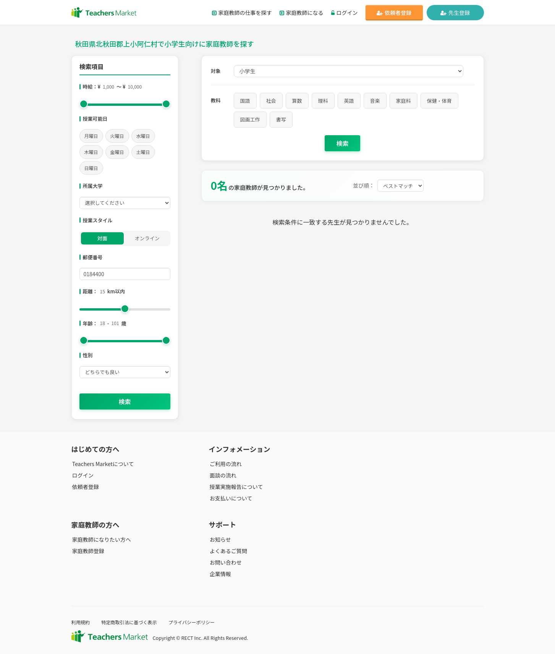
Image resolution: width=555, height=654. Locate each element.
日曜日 (91, 168)
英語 (349, 100)
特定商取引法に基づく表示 (131, 622)
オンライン (147, 238)
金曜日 (117, 152)
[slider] (83, 104)
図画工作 (250, 119)
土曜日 (143, 152)
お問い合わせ (225, 562)
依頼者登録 (394, 12)
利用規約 (81, 622)
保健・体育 (439, 100)
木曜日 (91, 152)
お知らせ (219, 539)
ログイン (344, 12)
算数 (297, 100)
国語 (245, 100)
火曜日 (117, 136)
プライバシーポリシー (196, 622)
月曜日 (91, 136)
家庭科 (403, 100)
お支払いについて (230, 498)
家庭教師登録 (87, 551)
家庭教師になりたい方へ (100, 539)
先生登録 (455, 12)
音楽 (375, 100)
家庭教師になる (302, 12)
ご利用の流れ (225, 464)
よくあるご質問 (227, 551)
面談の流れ (222, 475)
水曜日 (143, 136)
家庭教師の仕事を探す (242, 12)
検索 (124, 401)
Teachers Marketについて (102, 464)
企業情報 (219, 574)
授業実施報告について (235, 486)
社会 (271, 100)
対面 (102, 238)
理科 (323, 100)
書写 (281, 119)
